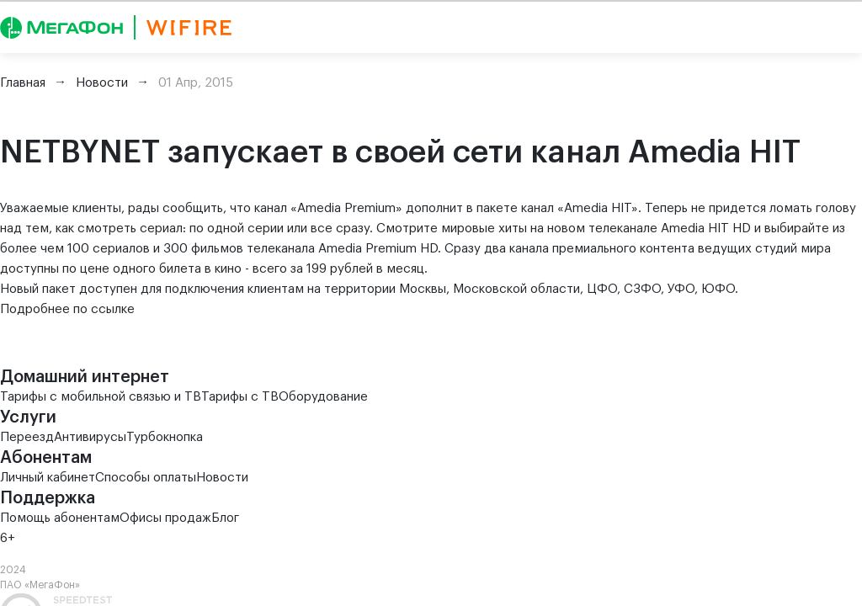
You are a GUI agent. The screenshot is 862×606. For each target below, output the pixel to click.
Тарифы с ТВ (240, 397)
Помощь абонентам (60, 518)
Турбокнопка (164, 437)
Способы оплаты (145, 477)
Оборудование (323, 397)
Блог (225, 518)
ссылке (113, 309)
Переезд (27, 437)
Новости (222, 477)
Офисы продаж (165, 518)
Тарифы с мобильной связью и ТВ (100, 397)
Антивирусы (90, 437)
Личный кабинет (47, 477)
